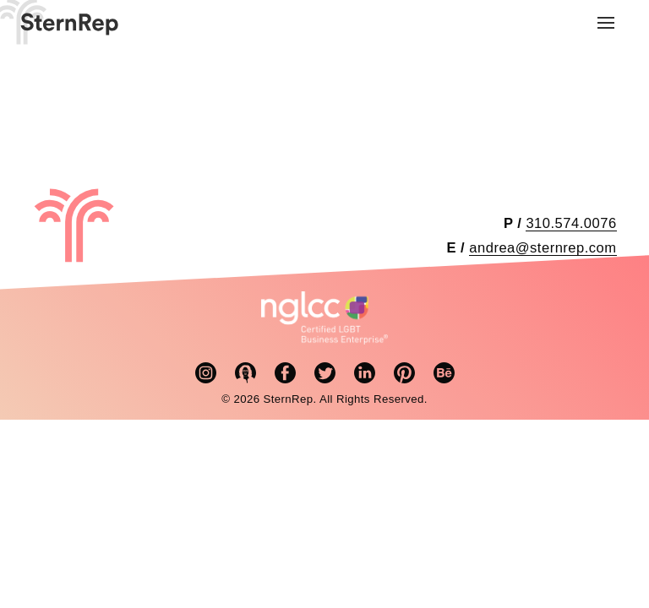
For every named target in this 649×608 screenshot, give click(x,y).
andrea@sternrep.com (542, 248)
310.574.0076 (571, 223)
